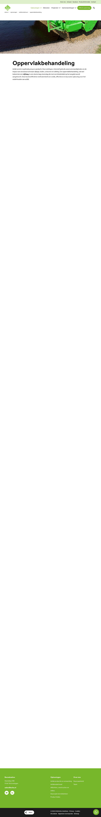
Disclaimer (53, 814)
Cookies (77, 811)
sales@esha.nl (10, 787)
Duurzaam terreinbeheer (59, 794)
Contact (93, 2)
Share (30, 812)
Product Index (55, 797)
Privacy (71, 811)
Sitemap (76, 814)
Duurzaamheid (78, 781)
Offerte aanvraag (84, 8)
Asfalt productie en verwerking (61, 781)
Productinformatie (84, 2)
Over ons (63, 2)
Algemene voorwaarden (65, 814)
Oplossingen (13, 12)
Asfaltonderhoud (23, 12)
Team (75, 784)
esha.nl (6, 12)
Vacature (75, 2)
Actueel (69, 2)
